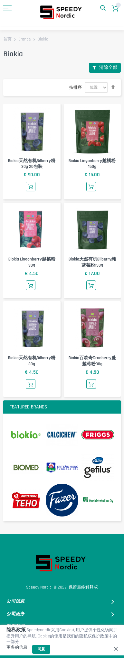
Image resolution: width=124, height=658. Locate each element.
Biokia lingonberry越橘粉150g (92, 164)
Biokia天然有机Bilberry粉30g (31, 361)
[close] (116, 648)
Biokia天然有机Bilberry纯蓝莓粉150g (92, 262)
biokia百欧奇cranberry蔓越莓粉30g (92, 361)
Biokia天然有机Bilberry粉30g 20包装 (31, 164)
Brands (25, 39)
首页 (8, 39)
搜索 (103, 8)
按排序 (75, 87)
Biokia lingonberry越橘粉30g (31, 262)
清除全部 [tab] (108, 67)
